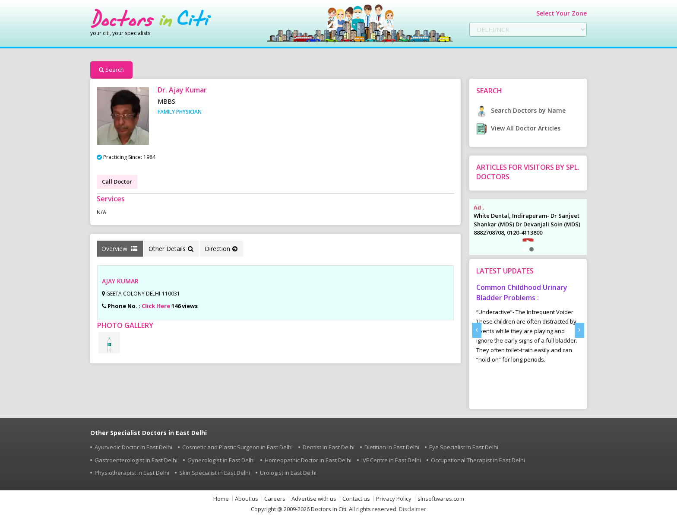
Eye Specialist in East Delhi (463, 447)
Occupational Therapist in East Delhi (478, 460)
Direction (221, 249)
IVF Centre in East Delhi (391, 460)
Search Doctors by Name (521, 110)
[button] (524, 249)
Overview (119, 249)
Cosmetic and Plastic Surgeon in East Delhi (237, 447)
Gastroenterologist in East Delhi (136, 460)
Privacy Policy (393, 499)
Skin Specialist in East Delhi (214, 473)
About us (246, 499)
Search (111, 69)
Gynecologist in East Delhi (221, 460)
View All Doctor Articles (518, 128)
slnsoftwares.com (441, 499)
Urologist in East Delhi (288, 473)
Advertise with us (313, 499)
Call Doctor (117, 181)
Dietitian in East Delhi (391, 447)
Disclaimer (412, 509)
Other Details (171, 249)
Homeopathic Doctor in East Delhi (308, 460)
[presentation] (476, 330)
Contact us (356, 499)
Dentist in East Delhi (328, 447)
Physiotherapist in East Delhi (132, 473)
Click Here (156, 306)
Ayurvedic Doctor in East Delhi (133, 447)
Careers (274, 499)
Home (221, 499)
